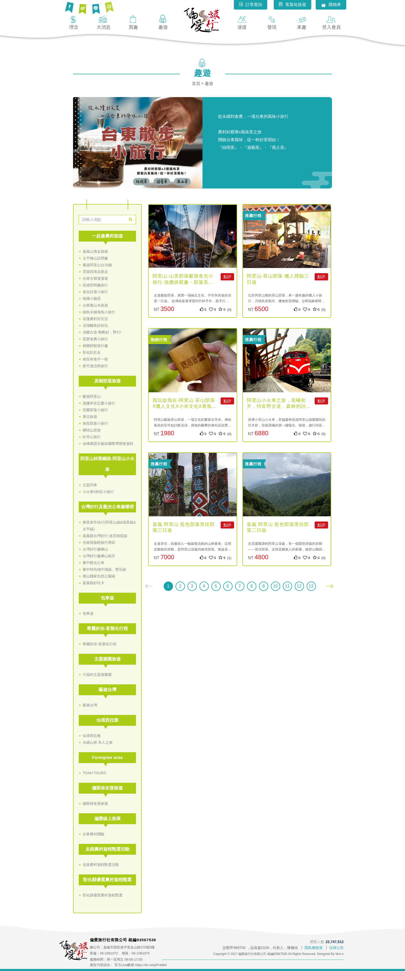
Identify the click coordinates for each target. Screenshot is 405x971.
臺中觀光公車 (93, 563)
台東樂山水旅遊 (95, 305)
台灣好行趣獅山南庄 (99, 556)
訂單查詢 (250, 4)
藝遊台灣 (107, 689)
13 (311, 586)
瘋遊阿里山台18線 (97, 265)
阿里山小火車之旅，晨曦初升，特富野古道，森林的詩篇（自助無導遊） (279, 406)
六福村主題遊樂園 (97, 674)
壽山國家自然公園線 (99, 576)
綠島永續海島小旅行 (99, 312)
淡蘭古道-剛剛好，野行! (102, 332)
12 (299, 586)
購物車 (331, 5)
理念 (74, 22)
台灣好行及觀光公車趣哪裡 (107, 506)
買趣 (133, 22)
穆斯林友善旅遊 (107, 788)
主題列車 (90, 485)
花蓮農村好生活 (95, 319)
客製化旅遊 (292, 4)
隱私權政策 (314, 948)
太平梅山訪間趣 (95, 258)
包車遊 (107, 598)
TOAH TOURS (94, 773)
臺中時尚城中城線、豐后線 (104, 569)
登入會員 (331, 22)
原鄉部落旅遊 (107, 381)
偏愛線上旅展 (107, 818)
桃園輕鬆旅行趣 (95, 346)
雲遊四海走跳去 (95, 272)
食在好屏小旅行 (95, 292)
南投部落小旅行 (95, 423)
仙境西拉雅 (107, 720)
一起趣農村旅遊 (107, 236)
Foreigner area (107, 757)
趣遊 (163, 22)
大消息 (104, 22)
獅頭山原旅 (92, 430)
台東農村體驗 (93, 834)
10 (275, 586)
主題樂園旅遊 (107, 659)
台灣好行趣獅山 (95, 549)
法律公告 (336, 948)
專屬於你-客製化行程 (107, 628)
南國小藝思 (92, 298)
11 (287, 586)
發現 (272, 22)
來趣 (301, 22)
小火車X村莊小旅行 (98, 492)
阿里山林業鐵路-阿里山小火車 (107, 464)
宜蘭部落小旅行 (95, 410)
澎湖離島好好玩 (95, 325)
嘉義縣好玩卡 (93, 583)
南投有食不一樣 (95, 359)
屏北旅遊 (90, 417)
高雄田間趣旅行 (95, 285)
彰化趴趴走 (92, 352)
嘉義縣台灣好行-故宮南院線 (105, 536)
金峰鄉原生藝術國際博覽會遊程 (108, 443)
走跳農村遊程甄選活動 (107, 849)
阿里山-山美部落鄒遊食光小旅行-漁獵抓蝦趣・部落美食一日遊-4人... (183, 282)
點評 (227, 276)
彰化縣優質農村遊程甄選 (107, 879)
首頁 (196, 83)
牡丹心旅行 (92, 437)
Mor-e (340, 954)
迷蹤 (242, 22)
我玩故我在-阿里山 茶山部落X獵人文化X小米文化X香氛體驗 (185, 406)
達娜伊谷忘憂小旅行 (99, 403)
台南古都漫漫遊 (95, 278)
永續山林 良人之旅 (98, 742)
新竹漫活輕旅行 (95, 366)
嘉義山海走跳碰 (95, 251)
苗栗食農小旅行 (95, 339)
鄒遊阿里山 (92, 396)
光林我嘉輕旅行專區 (99, 542)
